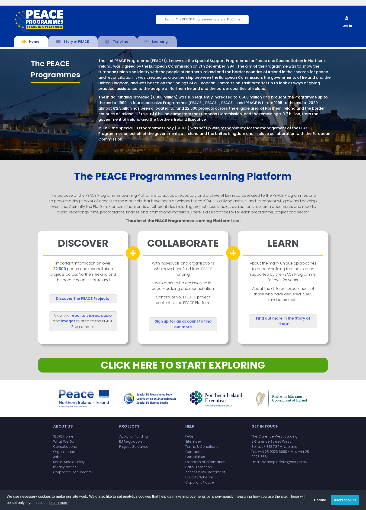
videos (93, 315)
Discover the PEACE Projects (82, 298)
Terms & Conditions (201, 446)
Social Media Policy (69, 462)
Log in (347, 21)
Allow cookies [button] (345, 500)
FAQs (189, 436)
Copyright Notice (199, 482)
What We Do (63, 441)
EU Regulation (130, 441)
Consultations (65, 446)
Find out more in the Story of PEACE (283, 321)
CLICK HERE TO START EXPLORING (183, 365)
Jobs (57, 456)
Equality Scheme (199, 477)
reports (78, 315)
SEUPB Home (63, 436)
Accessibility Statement (205, 472)
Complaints (195, 456)
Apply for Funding (133, 436)
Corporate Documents (72, 472)
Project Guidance (133, 446)
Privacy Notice (65, 467)
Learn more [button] (58, 503)
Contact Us (194, 451)
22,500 (59, 268)
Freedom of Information (205, 462)
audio (106, 315)
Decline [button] (320, 500)
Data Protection (198, 467)
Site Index (193, 441)
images (68, 321)
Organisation (64, 451)
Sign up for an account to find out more (183, 324)
